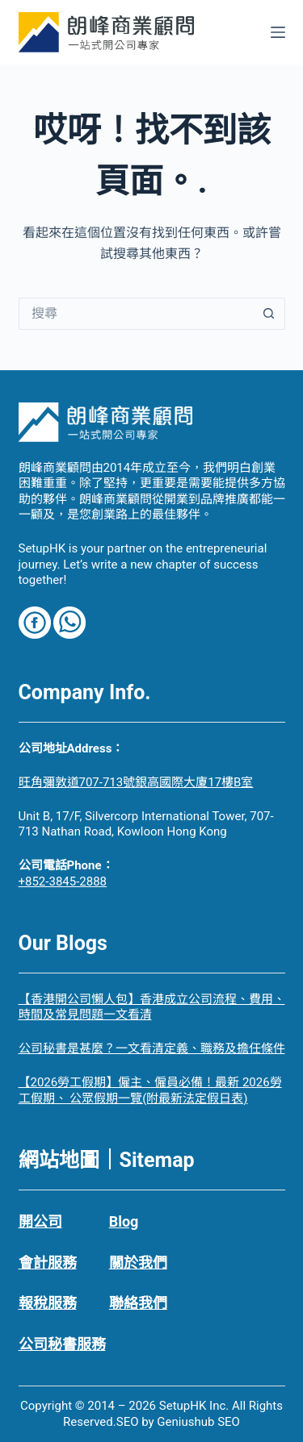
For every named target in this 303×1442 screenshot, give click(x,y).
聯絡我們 (138, 1302)
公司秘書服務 (62, 1344)
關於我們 (138, 1262)
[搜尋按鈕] (269, 314)
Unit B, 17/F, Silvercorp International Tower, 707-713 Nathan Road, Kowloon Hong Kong (146, 824)
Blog (124, 1221)
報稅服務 (48, 1302)
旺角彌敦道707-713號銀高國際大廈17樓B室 (136, 782)
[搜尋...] (136, 314)
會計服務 (48, 1262)
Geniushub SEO (198, 1422)
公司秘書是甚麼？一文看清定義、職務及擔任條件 (152, 1048)
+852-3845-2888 (63, 881)
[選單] (278, 32)
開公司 (40, 1221)
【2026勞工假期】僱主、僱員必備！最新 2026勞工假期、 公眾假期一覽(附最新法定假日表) (150, 1090)
